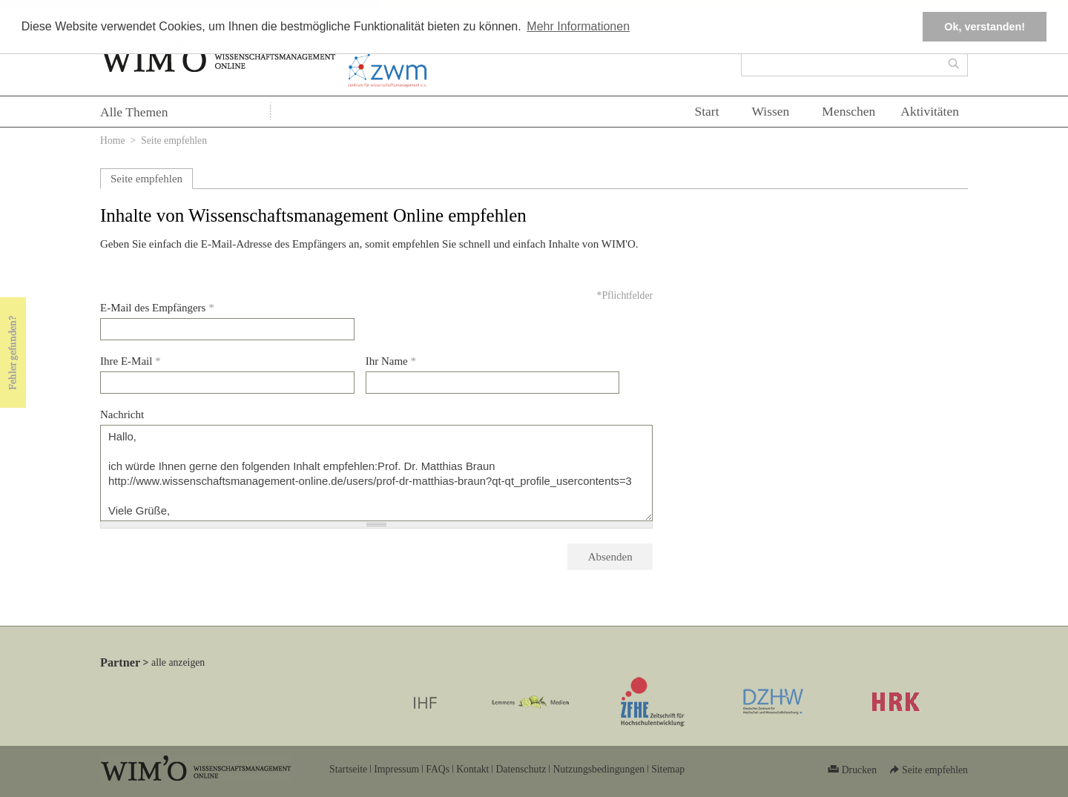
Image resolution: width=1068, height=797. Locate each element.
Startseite (348, 769)
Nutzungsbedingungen (599, 769)
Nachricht (122, 414)
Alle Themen (134, 112)
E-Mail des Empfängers (157, 308)
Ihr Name (391, 361)
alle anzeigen (178, 662)
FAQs (437, 769)
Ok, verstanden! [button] (984, 27)
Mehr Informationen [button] (578, 26)
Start (706, 111)
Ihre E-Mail (130, 361)
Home (112, 140)
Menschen (848, 111)
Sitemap (668, 769)
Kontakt (472, 769)
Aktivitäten (929, 111)
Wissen (771, 111)
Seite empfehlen (146, 179)
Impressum (396, 769)
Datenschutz (520, 769)
